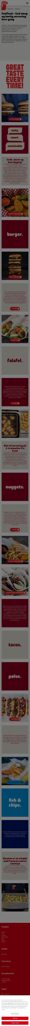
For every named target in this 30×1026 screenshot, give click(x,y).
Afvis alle (15, 1018)
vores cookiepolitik (9, 1003)
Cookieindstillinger (15, 1013)
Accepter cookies (15, 1022)
